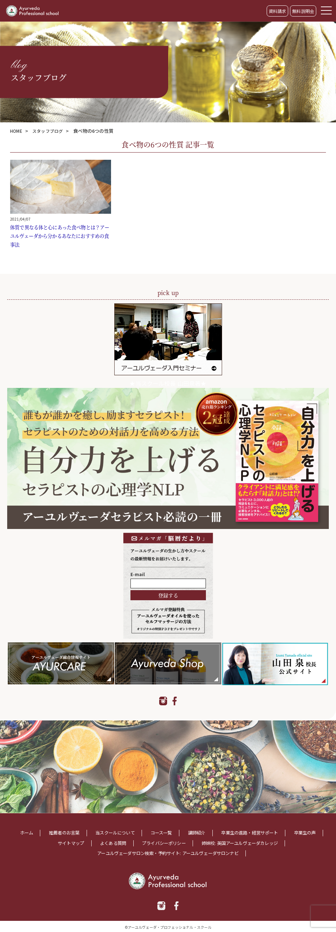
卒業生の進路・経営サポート (280, 832)
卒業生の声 (35, 842)
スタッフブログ (50, 130)
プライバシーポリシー (183, 842)
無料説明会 (303, 11)
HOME (17, 130)
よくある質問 (126, 842)
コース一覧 (181, 832)
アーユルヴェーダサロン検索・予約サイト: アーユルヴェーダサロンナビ (168, 852)
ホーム (30, 832)
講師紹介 (220, 832)
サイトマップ (79, 842)
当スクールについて (129, 832)
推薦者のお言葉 (72, 832)
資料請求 (277, 11)
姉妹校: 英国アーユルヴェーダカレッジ (269, 842)
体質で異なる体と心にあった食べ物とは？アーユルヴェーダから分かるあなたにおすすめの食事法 (59, 235)
